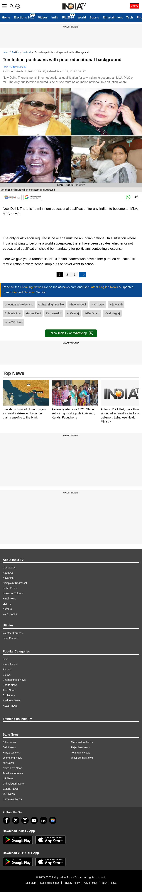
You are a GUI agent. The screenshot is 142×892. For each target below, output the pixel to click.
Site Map (30, 882)
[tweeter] (15, 820)
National (27, 52)
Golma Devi (33, 313)
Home (6, 17)
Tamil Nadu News (13, 773)
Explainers (9, 695)
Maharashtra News (82, 742)
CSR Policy (90, 882)
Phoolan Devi (77, 304)
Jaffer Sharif (91, 313)
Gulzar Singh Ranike (51, 304)
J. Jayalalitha (13, 313)
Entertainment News (14, 679)
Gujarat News (10, 788)
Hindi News (9, 598)
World (82, 17)
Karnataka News (12, 799)
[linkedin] (43, 820)
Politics (15, 52)
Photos (7, 669)
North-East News (12, 768)
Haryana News (11, 752)
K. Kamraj (73, 313)
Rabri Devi (97, 304)
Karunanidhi (53, 313)
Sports (94, 17)
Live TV (7, 603)
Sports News (10, 684)
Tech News (9, 690)
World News (10, 664)
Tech (129, 17)
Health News (10, 705)
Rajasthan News (80, 747)
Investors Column (13, 593)
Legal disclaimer (49, 882)
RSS (114, 882)
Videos (43, 17)
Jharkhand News (12, 757)
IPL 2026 (68, 17)
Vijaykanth (116, 304)
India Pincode (10, 638)
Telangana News (80, 752)
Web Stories (10, 614)
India (54, 17)
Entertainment (113, 17)
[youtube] (34, 820)
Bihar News (9, 742)
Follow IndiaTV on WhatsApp (71, 333)
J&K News (9, 793)
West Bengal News (82, 757)
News (5, 52)
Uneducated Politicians (19, 304)
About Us (8, 572)
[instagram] (25, 820)
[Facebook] (6, 820)
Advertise (8, 577)
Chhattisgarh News (14, 783)
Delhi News (9, 747)
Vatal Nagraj (112, 313)
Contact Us (9, 567)
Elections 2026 (24, 17)
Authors (7, 608)
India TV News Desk (14, 67)
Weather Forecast (13, 633)
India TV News (14, 322)
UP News (8, 778)
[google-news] (52, 820)
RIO (104, 882)
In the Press (10, 588)
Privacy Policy (72, 882)
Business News (12, 700)
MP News (8, 762)
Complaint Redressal (15, 583)
